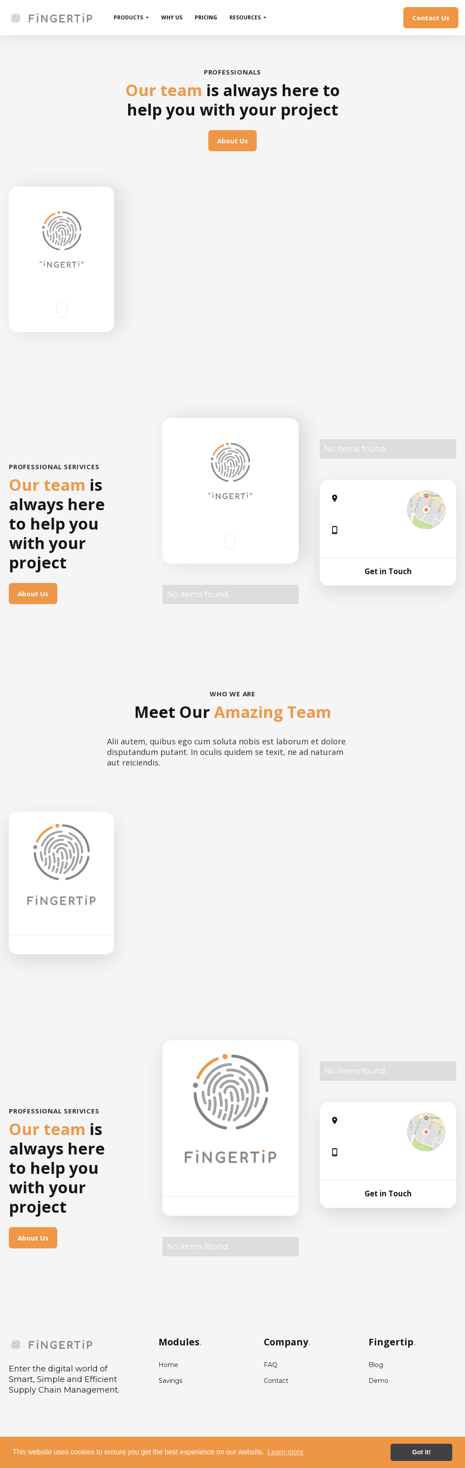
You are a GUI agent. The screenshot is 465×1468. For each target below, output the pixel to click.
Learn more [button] (285, 1452)
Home (168, 1365)
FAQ (270, 1365)
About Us (232, 140)
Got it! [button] (421, 1452)
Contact (276, 1381)
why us (171, 17)
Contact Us (431, 17)
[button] (131, 17)
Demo (378, 1381)
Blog (376, 1365)
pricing (206, 17)
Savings (170, 1381)
